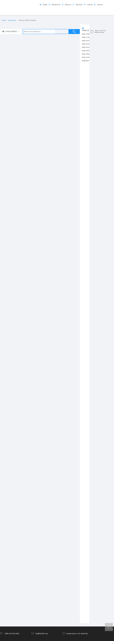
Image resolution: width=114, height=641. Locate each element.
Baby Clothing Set (88, 34)
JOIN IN (90, 5)
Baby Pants (86, 44)
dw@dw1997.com (42, 632)
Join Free (103, 30)
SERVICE (79, 5)
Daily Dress (12, 20)
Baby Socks (86, 57)
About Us (68, 5)
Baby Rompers (87, 47)
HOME (45, 5)
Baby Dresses (87, 41)
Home (4, 20)
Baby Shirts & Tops (88, 51)
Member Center (99, 32)
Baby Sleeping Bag (88, 54)
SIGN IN (100, 5)
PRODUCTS (56, 5)
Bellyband (85, 61)
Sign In (97, 30)
